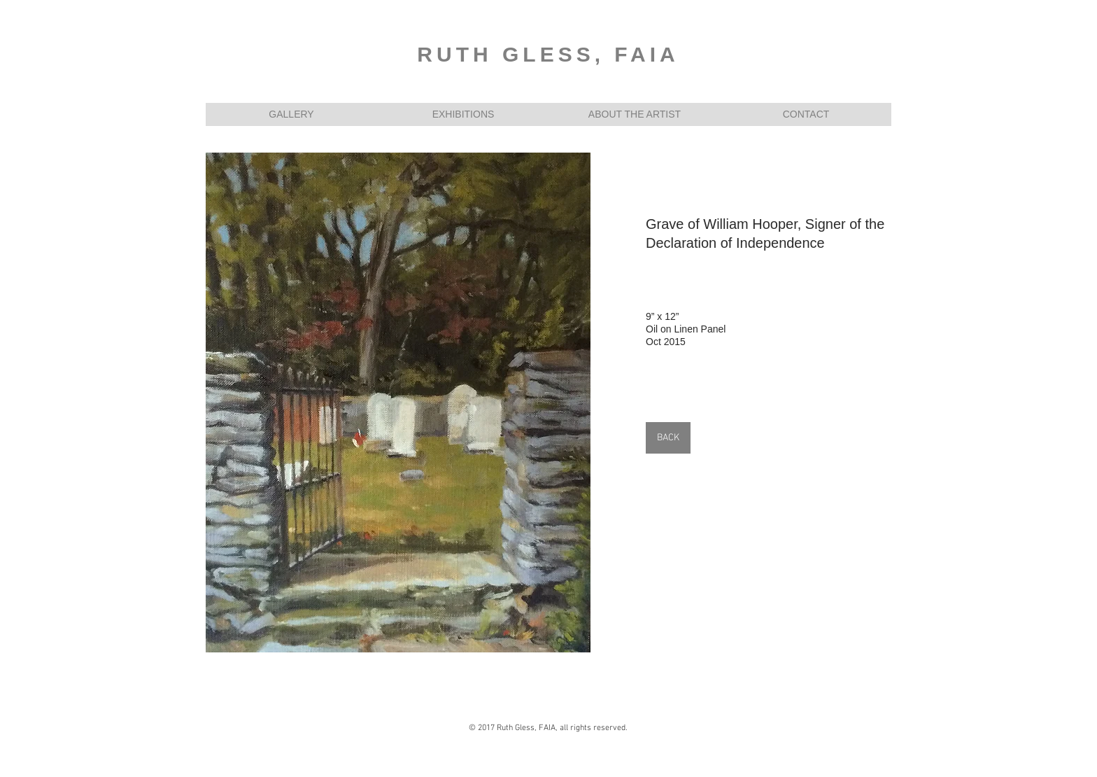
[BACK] (668, 438)
